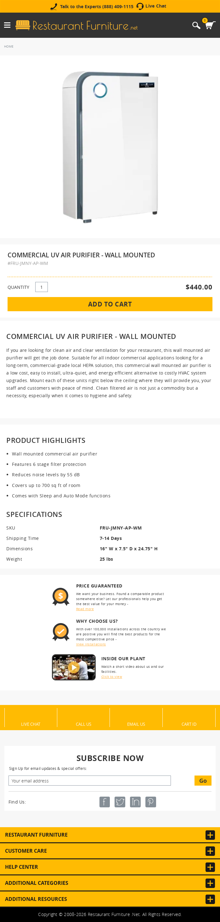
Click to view (111, 677)
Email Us (136, 723)
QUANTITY (18, 287)
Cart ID (189, 723)
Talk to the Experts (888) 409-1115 (96, 6)
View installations (91, 644)
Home (9, 46)
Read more (85, 609)
